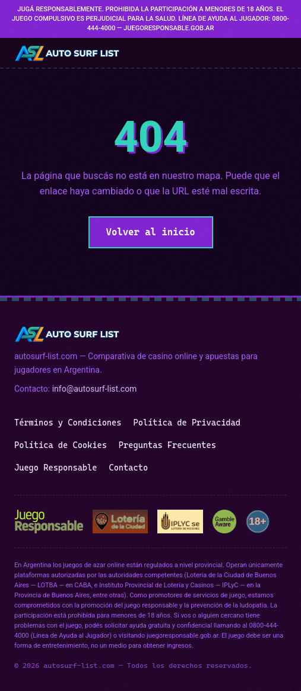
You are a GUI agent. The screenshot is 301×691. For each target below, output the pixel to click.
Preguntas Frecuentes (167, 445)
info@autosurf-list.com (94, 389)
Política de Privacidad (186, 422)
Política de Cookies (60, 445)
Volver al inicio (150, 232)
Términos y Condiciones (67, 422)
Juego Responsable (55, 467)
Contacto (128, 467)
